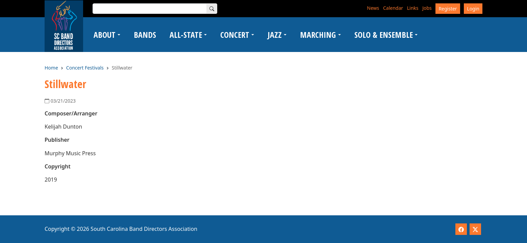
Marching (318, 34)
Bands (145, 34)
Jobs (427, 8)
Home (51, 67)
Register (447, 8)
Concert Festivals (85, 67)
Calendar (393, 8)
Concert (234, 34)
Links (413, 8)
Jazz (275, 34)
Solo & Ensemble (383, 34)
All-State (186, 34)
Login (473, 8)
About (105, 34)
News (373, 8)
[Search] (211, 8)
